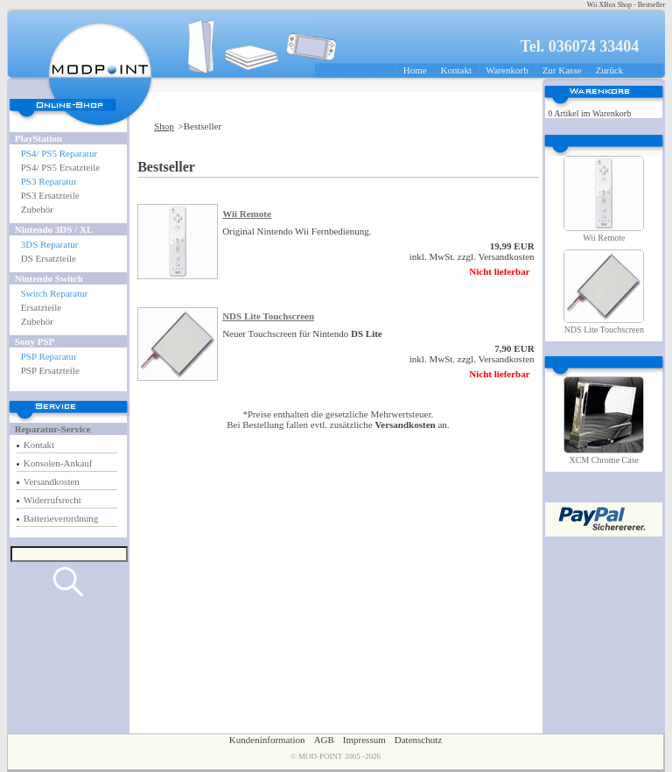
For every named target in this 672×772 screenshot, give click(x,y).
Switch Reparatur (54, 293)
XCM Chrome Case (604, 460)
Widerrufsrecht (52, 500)
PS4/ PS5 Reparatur (59, 153)
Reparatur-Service (53, 429)
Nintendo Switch (49, 278)
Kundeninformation (267, 739)
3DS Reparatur (50, 244)
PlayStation (38, 138)
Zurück (610, 70)
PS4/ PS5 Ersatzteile (60, 167)
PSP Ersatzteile (50, 370)
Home (415, 70)
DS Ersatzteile (48, 258)
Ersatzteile (41, 307)
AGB (324, 739)
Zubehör (37, 209)
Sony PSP (35, 341)
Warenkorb (507, 70)
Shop (164, 126)
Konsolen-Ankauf (58, 463)
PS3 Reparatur (49, 181)
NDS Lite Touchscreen (268, 316)
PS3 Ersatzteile (50, 195)
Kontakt (456, 70)
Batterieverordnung (61, 518)
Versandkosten (52, 481)
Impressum (364, 739)
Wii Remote (246, 213)
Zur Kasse (562, 70)
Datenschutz (418, 739)
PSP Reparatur (49, 356)
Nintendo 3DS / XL (54, 229)
